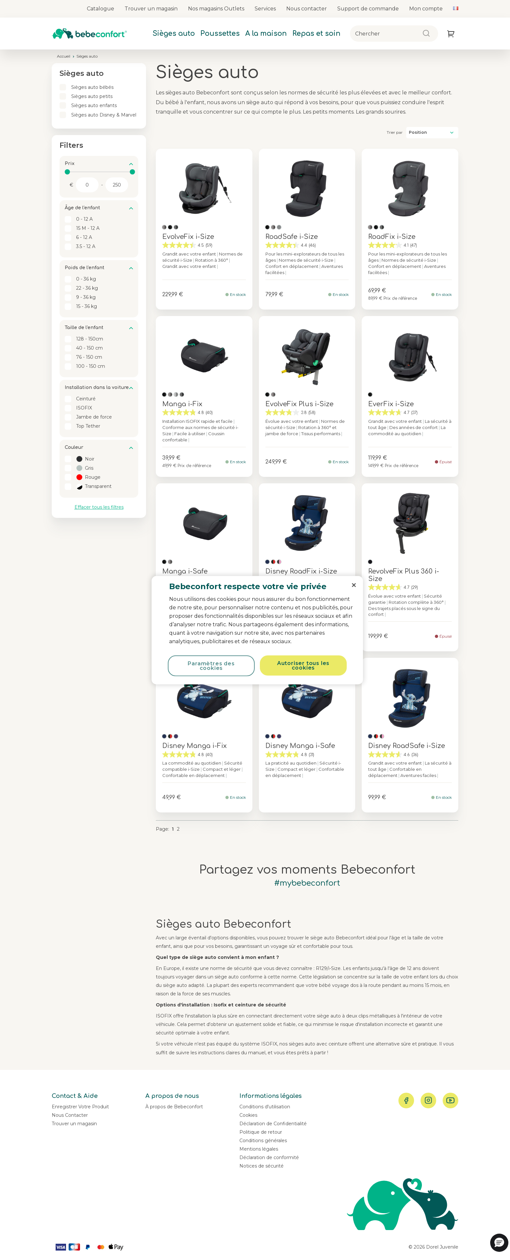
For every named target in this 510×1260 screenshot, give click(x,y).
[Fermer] (354, 585)
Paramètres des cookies (211, 665)
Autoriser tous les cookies (303, 665)
